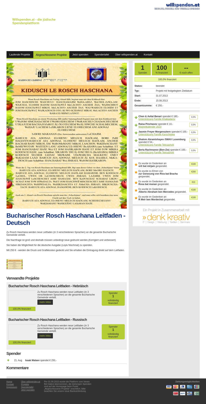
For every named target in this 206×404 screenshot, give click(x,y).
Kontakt (148, 54)
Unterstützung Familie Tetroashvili (156, 145)
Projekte (25, 384)
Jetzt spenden (80, 54)
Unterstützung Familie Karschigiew (157, 134)
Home (9, 381)
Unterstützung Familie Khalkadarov (157, 119)
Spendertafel (101, 54)
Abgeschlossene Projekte (51, 54)
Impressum (12, 387)
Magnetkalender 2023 (150, 126)
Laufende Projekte (19, 54)
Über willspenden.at (126, 54)
